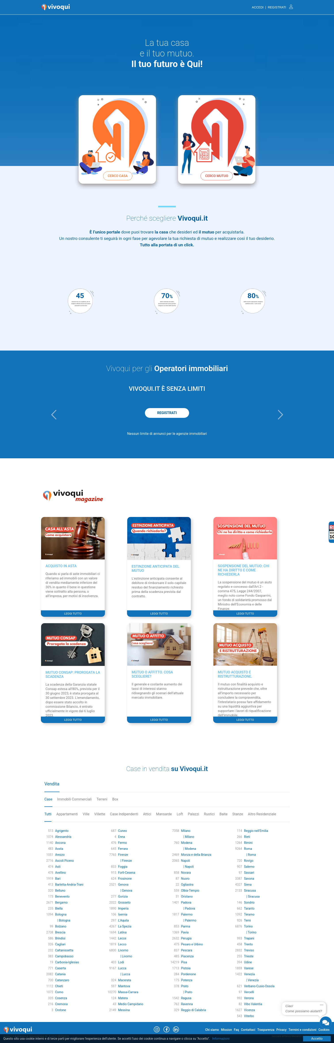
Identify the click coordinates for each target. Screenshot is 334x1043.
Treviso (249, 950)
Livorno (123, 950)
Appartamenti (67, 814)
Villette (99, 814)
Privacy (281, 1029)
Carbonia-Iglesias (67, 962)
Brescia (60, 932)
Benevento (62, 896)
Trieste (248, 956)
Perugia (186, 938)
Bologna (60, 914)
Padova (186, 902)
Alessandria (63, 837)
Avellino (60, 872)
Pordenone (188, 974)
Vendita (51, 784)
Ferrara (123, 848)
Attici (147, 814)
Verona (249, 998)
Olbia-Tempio (190, 890)
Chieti (59, 986)
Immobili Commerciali (74, 799)
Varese (248, 968)
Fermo (122, 842)
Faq (236, 1029)
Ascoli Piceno (64, 860)
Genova (123, 884)
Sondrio (249, 902)
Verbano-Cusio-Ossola (259, 986)
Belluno (60, 890)
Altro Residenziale (262, 814)
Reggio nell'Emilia (256, 831)
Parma (185, 926)
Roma (248, 848)
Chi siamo (212, 1029)
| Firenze (125, 860)
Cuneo (122, 831)
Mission (226, 1029)
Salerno (249, 866)
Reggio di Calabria (193, 1010)
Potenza (186, 980)
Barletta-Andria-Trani (69, 884)
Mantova (124, 986)
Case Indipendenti (124, 814)
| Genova (125, 890)
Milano (185, 831)
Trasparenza (266, 1029)
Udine (248, 962)
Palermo (186, 914)
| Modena (188, 848)
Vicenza (249, 1010)
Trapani (249, 938)
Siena (248, 884)
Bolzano (60, 926)
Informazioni (221, 1038)
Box (115, 799)
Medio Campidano (130, 1004)
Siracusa (250, 890)
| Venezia (251, 980)
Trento (248, 944)
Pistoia (185, 968)
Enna (121, 837)
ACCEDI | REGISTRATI (272, 7)
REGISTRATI (167, 413)
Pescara (186, 950)
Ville (86, 814)
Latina (122, 932)
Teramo (249, 914)
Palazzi (193, 814)
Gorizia (123, 896)
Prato (184, 986)
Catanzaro (62, 980)
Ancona (60, 842)
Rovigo (248, 860)
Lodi (121, 962)
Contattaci (248, 1029)
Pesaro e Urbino (192, 944)
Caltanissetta (64, 950)
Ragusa (186, 998)
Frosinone (125, 878)
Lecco (122, 944)
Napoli (185, 860)
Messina (124, 1010)
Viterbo (249, 1016)
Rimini (248, 842)
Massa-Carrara (128, 992)
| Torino (250, 932)
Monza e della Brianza (196, 854)
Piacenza (187, 956)
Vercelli (249, 992)
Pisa (184, 962)
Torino (248, 926)
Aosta (59, 848)
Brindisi (60, 938)
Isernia (122, 914)
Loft (180, 814)
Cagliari (60, 944)
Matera (123, 998)
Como (59, 992)
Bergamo (61, 902)
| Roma (250, 854)
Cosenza (61, 998)
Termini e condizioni (302, 1029)
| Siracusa (252, 896)
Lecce (122, 938)
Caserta (60, 968)
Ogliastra (187, 884)
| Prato (186, 992)
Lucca (122, 968)
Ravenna (187, 1004)
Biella (59, 908)
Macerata (124, 980)
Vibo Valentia (253, 1004)
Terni (247, 920)
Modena (186, 842)
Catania (60, 974)
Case (48, 799)
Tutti (47, 814)
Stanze (237, 814)
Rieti (247, 837)
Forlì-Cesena (126, 872)
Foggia (122, 866)
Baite (224, 814)
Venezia (249, 974)
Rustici (209, 814)
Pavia (184, 932)
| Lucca (124, 974)
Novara (186, 872)
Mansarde (164, 814)
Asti (57, 866)
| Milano (187, 837)
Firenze (123, 854)
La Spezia (124, 926)
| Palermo (188, 920)
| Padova (188, 908)
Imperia (123, 908)
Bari (58, 878)
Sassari (249, 872)
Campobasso (64, 956)
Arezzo (60, 854)
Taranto (249, 908)
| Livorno (125, 956)
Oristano (187, 896)
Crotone (60, 1010)
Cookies (324, 1029)
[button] (53, 415)
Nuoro (185, 878)
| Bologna (62, 920)
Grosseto (124, 902)
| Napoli (187, 866)
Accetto (317, 1039)
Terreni (102, 799)
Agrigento (61, 831)
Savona (249, 878)
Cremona (61, 1004)
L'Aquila (123, 920)
